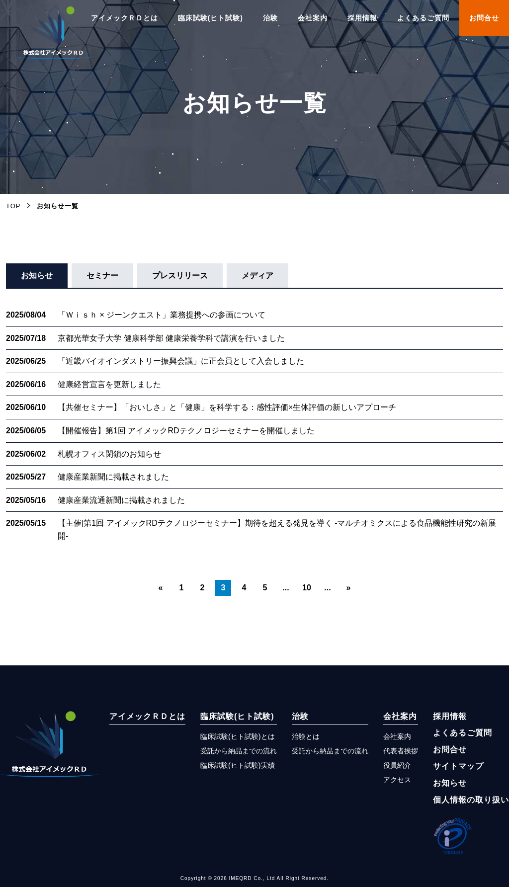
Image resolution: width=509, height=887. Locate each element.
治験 (270, 18)
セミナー (102, 275)
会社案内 (313, 18)
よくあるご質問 (423, 18)
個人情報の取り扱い (471, 800)
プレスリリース (180, 275)
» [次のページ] (348, 587)
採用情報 (362, 18)
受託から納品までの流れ (238, 751)
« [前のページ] (161, 587)
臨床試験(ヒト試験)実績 (237, 765)
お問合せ (484, 18)
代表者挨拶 (400, 751)
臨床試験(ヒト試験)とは (237, 736)
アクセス (397, 780)
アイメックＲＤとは (124, 18)
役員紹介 (397, 765)
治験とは (306, 736)
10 (306, 587)
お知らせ (37, 275)
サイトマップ (458, 766)
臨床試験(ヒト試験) (210, 18)
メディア (257, 275)
